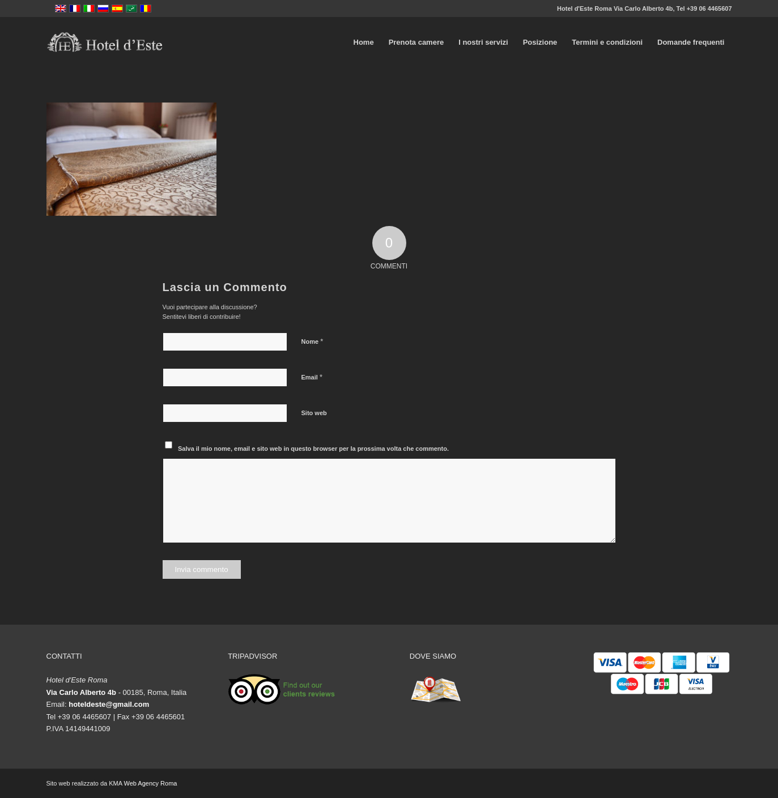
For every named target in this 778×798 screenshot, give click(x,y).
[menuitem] (363, 42)
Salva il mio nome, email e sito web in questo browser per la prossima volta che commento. (313, 448)
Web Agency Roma (150, 783)
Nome (312, 341)
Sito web (314, 412)
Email (311, 377)
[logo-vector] (104, 42)
